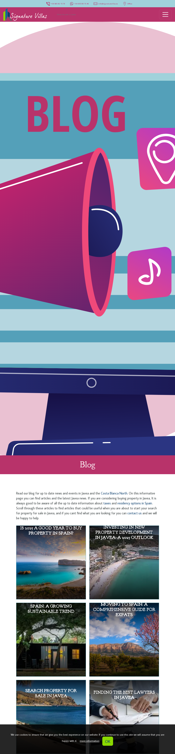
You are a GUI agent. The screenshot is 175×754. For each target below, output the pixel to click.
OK (107, 741)
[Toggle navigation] (165, 14)
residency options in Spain (134, 503)
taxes (107, 503)
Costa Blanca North (114, 493)
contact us (134, 513)
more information (89, 740)
